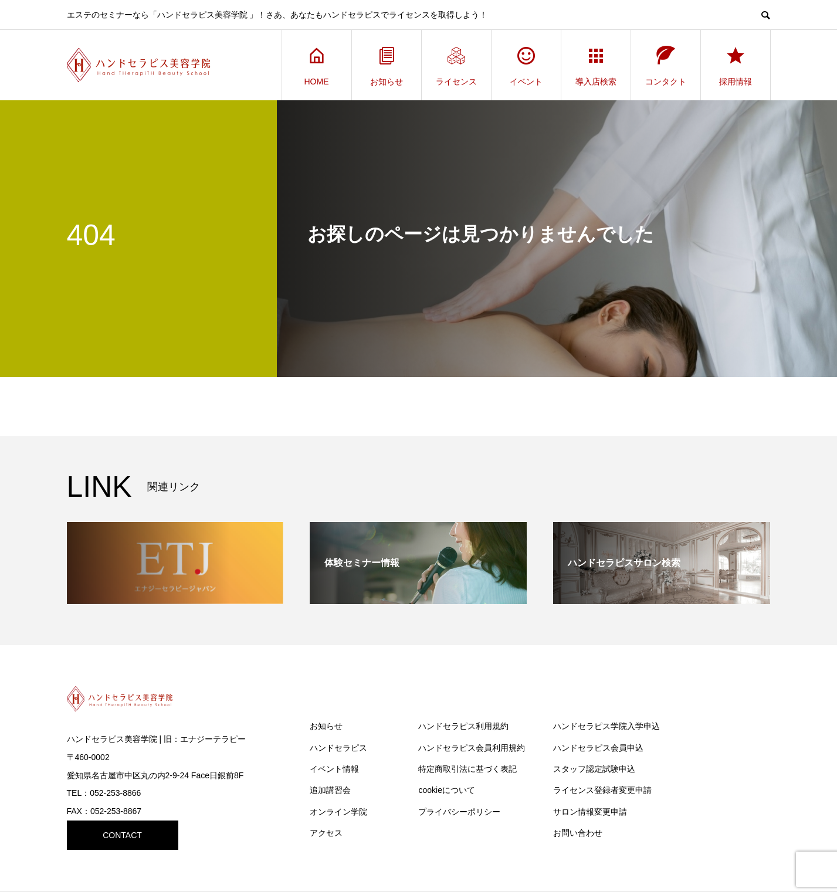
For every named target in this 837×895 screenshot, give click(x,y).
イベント (526, 65)
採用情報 (735, 65)
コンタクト (665, 65)
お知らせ (386, 65)
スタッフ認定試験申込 (594, 769)
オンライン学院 (338, 811)
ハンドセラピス (338, 747)
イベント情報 (334, 769)
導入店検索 (595, 65)
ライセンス (456, 65)
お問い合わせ (577, 833)
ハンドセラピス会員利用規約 (471, 747)
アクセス (326, 833)
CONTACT (122, 835)
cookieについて (446, 790)
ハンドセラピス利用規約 (463, 726)
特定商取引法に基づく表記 (467, 769)
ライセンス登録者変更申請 (602, 790)
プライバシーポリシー (459, 811)
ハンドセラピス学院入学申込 (606, 726)
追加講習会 (330, 790)
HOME (316, 65)
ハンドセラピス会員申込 (598, 747)
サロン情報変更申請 (590, 811)
